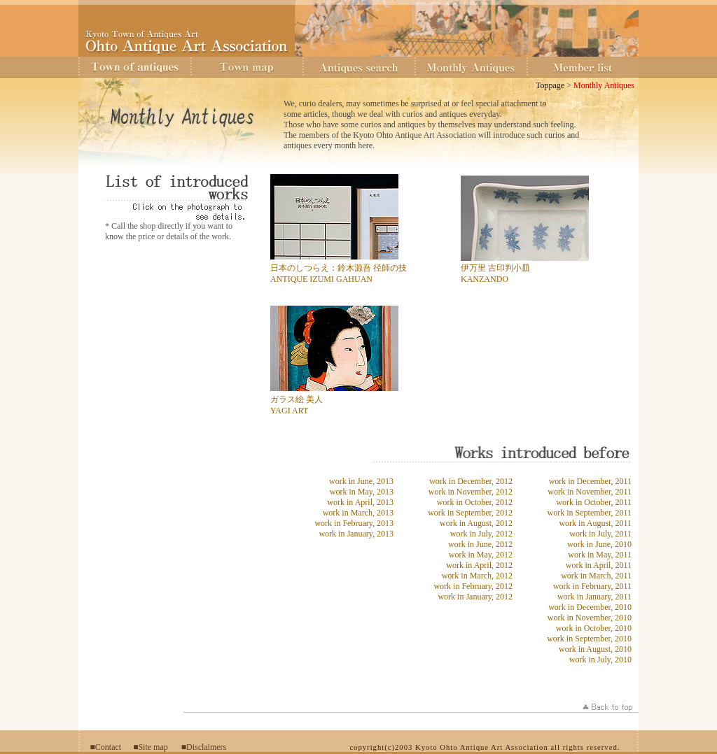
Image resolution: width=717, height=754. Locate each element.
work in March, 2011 (596, 576)
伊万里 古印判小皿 (495, 268)
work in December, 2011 (590, 481)
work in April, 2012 (479, 565)
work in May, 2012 (481, 555)
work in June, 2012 (480, 544)
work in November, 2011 (590, 492)
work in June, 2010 (599, 544)
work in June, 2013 (361, 481)
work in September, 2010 (589, 638)
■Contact (106, 747)
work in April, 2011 (599, 565)
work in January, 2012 (475, 597)
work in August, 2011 (595, 523)
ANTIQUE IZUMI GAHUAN (321, 279)
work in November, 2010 (590, 618)
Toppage (550, 85)
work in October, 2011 (594, 502)
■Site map (150, 747)
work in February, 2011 (592, 586)
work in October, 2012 (475, 502)
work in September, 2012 (470, 513)
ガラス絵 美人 (296, 399)
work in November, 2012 (471, 492)
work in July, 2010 (600, 659)
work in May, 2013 (362, 492)
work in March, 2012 (477, 576)
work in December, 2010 (590, 607)
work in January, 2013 (356, 534)
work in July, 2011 (600, 534)
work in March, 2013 (358, 513)
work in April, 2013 (360, 502)
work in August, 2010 (595, 649)
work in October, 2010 (594, 628)
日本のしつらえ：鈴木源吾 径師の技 (338, 268)
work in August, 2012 (476, 523)
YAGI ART (289, 410)
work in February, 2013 (354, 523)
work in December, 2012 (471, 481)
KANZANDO (484, 279)
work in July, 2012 (481, 534)
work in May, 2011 (600, 555)
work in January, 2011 (594, 597)
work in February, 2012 (473, 586)
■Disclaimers (204, 747)
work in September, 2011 (590, 513)
